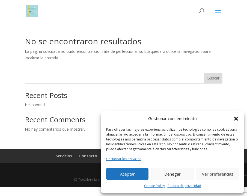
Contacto (88, 155)
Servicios (64, 155)
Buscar (213, 78)
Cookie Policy (154, 185)
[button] (236, 118)
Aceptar (127, 174)
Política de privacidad (184, 185)
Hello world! (35, 104)
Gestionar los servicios (123, 159)
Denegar (172, 174)
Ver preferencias (217, 174)
